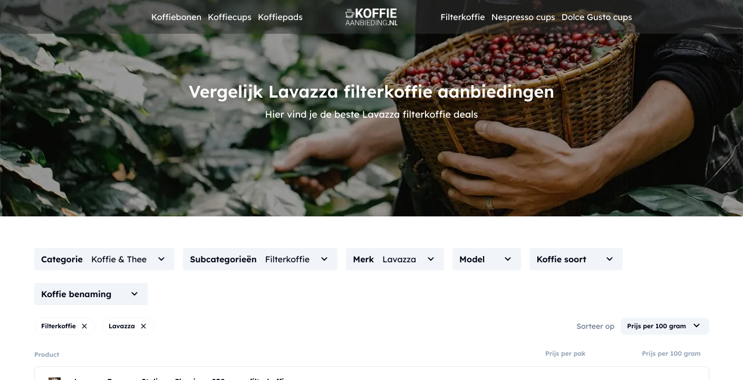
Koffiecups (230, 17)
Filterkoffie (462, 17)
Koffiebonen (176, 17)
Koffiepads (280, 17)
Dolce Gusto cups (597, 17)
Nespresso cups (523, 17)
